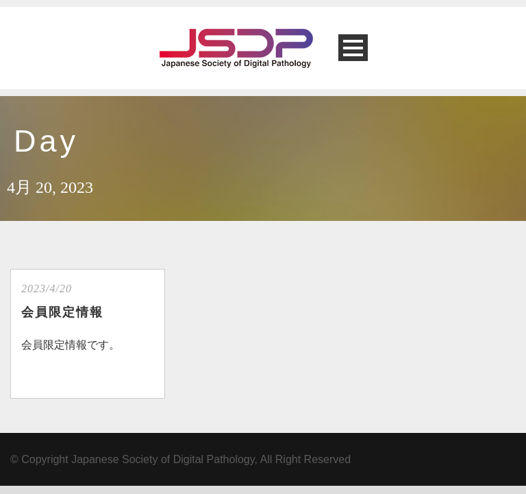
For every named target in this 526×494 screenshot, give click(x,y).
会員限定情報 (62, 312)
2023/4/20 (46, 288)
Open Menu (353, 47)
